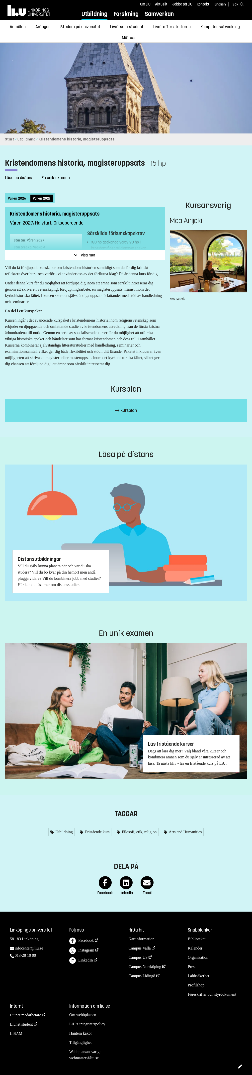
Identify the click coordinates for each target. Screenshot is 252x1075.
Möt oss (129, 37)
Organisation (198, 957)
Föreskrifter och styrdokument (212, 994)
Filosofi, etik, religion (139, 832)
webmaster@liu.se (84, 1058)
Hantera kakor (80, 1033)
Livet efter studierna (172, 26)
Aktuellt (161, 4)
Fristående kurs (96, 832)
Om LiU (145, 4)
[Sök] (237, 4)
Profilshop (196, 985)
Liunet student (21, 1024)
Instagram (81, 950)
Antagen (43, 26)
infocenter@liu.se (29, 948)
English (220, 4)
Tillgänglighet (80, 1042)
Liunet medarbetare (25, 1015)
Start (9, 139)
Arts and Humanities (185, 832)
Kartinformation (142, 939)
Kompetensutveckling (220, 26)
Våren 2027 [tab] (42, 198)
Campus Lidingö (142, 976)
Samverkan (159, 14)
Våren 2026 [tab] (17, 198)
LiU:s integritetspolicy (87, 1024)
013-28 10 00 (25, 955)
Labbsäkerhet (198, 976)
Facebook (81, 941)
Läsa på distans (19, 177)
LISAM (16, 1033)
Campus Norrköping (145, 966)
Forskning (126, 14)
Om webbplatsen (82, 1015)
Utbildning (94, 14)
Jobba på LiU (182, 4)
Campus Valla (140, 948)
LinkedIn (81, 960)
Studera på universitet (80, 26)
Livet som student (127, 26)
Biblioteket (196, 939)
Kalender (195, 948)
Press (192, 966)
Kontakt (203, 4)
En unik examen (56, 177)
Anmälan (18, 26)
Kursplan (126, 410)
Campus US (138, 957)
